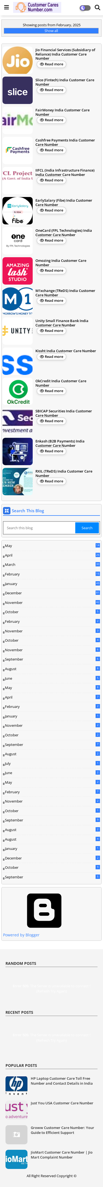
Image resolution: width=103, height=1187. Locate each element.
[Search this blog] (39, 527)
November (52, 603)
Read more (54, 64)
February (52, 574)
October (52, 611)
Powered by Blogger (44, 932)
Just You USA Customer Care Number (62, 1103)
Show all (51, 30)
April (52, 555)
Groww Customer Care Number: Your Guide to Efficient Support (62, 1130)
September (52, 659)
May (52, 546)
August (52, 668)
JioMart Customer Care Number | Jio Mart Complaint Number (62, 1155)
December (52, 593)
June (52, 678)
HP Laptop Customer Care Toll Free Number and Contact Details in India (62, 1081)
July (52, 763)
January (52, 583)
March (52, 565)
